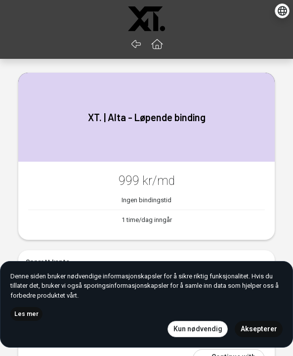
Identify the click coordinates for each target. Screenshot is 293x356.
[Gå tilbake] (136, 44)
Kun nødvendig (197, 329)
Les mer (26, 314)
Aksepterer (259, 329)
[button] (157, 44)
